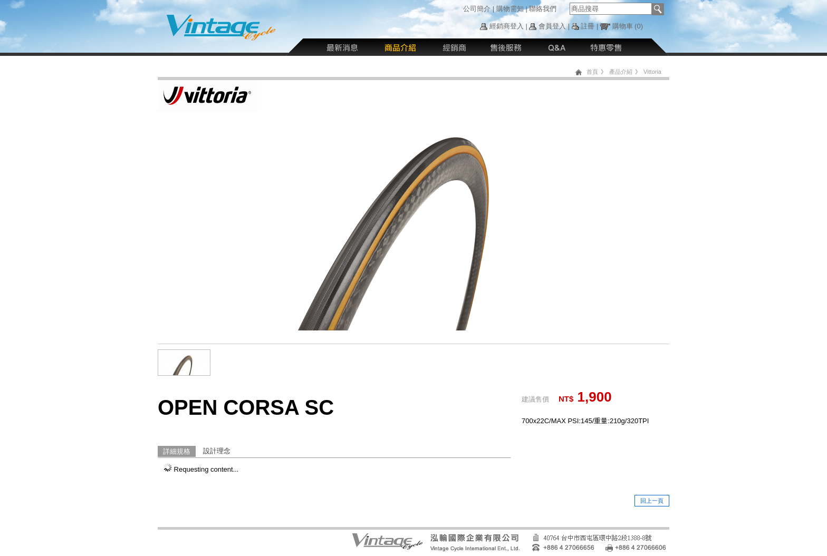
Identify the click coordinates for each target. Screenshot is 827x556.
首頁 (592, 72)
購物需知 (510, 9)
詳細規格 (176, 451)
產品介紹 (620, 72)
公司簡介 (477, 9)
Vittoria (652, 72)
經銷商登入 (506, 26)
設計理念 (216, 451)
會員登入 (552, 26)
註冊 (587, 26)
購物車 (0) (627, 26)
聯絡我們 (542, 9)
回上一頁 (651, 501)
